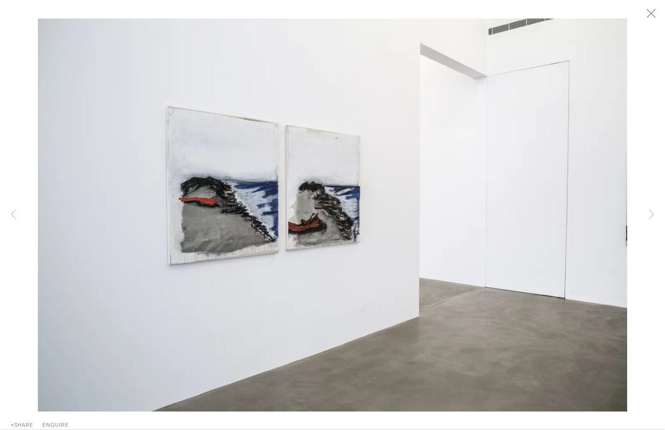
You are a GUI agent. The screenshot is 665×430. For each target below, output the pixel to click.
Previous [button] (13, 215)
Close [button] (649, 16)
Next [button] (651, 215)
